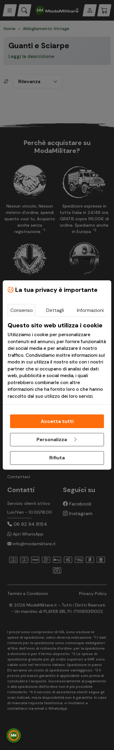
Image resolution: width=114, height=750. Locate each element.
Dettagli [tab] (55, 310)
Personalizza (57, 439)
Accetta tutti (57, 421)
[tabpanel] (57, 361)
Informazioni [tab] (90, 310)
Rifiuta (57, 457)
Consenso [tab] (21, 310)
